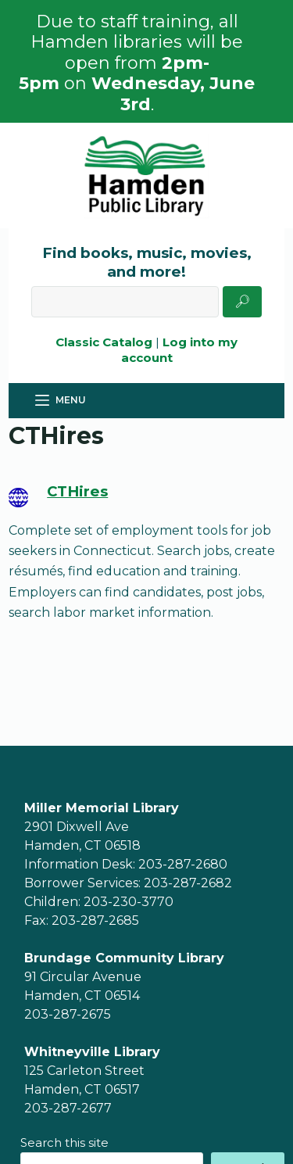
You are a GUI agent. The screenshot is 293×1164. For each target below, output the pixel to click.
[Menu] (60, 400)
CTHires (77, 491)
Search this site (64, 1142)
